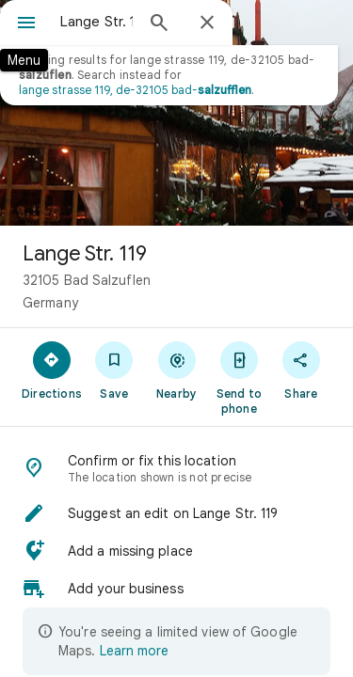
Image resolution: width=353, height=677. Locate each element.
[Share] (301, 369)
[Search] (159, 24)
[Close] (207, 23)
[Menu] (26, 24)
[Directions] (52, 369)
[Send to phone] (239, 377)
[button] (176, 513)
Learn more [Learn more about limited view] (134, 650)
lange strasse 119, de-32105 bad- (135, 90)
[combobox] (96, 21)
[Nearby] (176, 369)
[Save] (114, 369)
